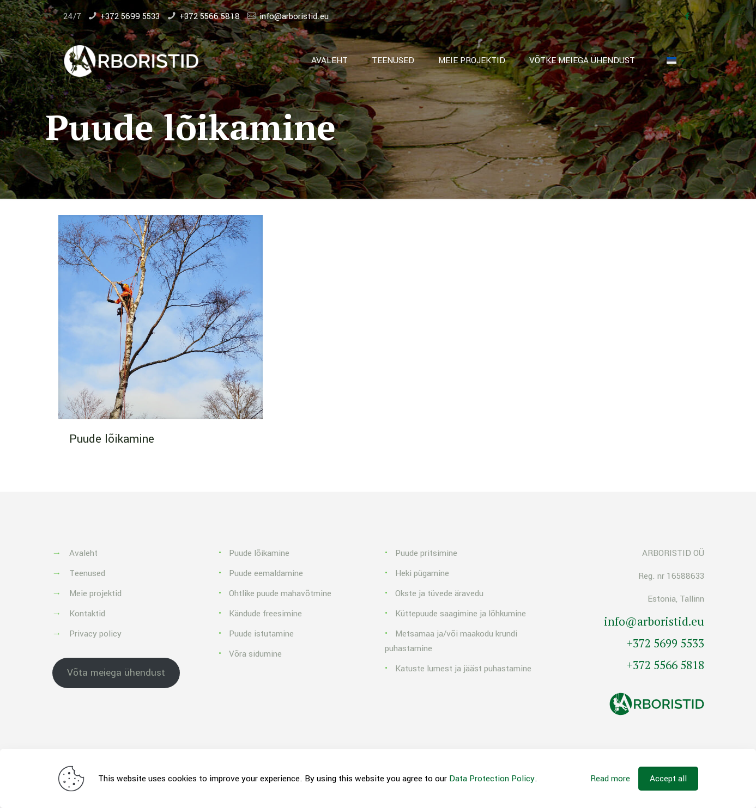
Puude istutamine (261, 634)
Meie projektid (95, 593)
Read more (610, 779)
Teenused (87, 573)
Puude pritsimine (426, 553)
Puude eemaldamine (266, 573)
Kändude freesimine (265, 614)
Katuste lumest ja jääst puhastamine (463, 669)
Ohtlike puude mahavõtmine (280, 593)
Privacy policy (95, 634)
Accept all (668, 779)
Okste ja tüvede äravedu (439, 593)
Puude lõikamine (111, 439)
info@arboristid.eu (294, 16)
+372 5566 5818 (209, 16)
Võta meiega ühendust (116, 673)
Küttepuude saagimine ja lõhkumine (460, 614)
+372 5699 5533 (130, 16)
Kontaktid (87, 614)
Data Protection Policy (492, 779)
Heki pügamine (422, 573)
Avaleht (83, 553)
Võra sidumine (255, 654)
